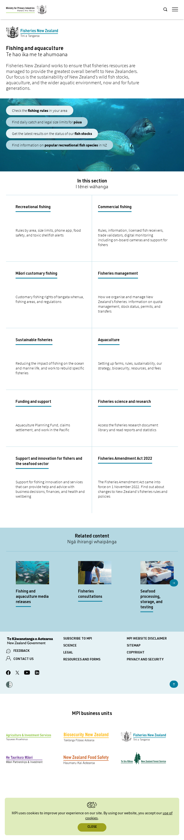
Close (92, 827)
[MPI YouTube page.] (27, 673)
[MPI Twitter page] (17, 673)
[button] (9, 685)
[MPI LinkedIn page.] (37, 673)
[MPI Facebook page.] (8, 673)
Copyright (135, 652)
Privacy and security (145, 659)
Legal (68, 652)
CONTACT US (23, 659)
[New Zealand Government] (34, 641)
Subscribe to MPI (77, 639)
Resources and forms (81, 659)
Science (70, 645)
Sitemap (133, 645)
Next (174, 582)
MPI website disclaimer (147, 639)
